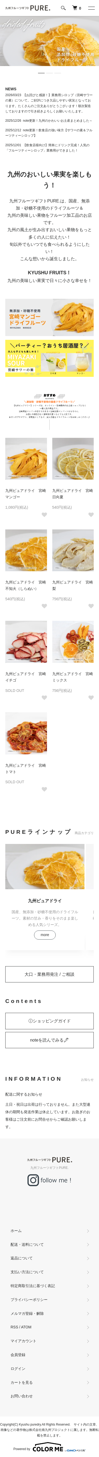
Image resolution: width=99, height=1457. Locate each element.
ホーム (16, 1231)
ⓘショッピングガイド (50, 1021)
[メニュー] (91, 8)
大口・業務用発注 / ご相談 (49, 974)
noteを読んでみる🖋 (49, 1040)
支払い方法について (27, 1272)
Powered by (49, 1447)
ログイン (18, 1368)
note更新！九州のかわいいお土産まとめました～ (57, 121)
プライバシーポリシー (29, 1299)
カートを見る (22, 1382)
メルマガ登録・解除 (27, 1313)
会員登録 (18, 1355)
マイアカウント (23, 1341)
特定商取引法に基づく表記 (33, 1286)
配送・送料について (27, 1244)
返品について (22, 1258)
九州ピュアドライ (45, 900)
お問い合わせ (22, 1396)
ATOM (26, 1327)
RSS (14, 1327)
